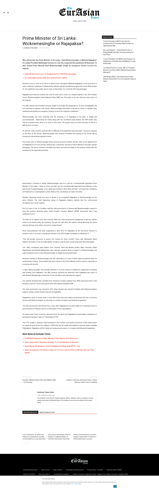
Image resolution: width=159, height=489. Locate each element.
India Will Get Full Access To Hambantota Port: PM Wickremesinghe (50, 74)
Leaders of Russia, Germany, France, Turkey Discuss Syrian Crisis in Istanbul (81, 381)
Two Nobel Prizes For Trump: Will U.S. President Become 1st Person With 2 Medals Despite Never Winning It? (119, 70)
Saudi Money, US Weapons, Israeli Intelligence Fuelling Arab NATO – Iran (52, 346)
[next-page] (27, 443)
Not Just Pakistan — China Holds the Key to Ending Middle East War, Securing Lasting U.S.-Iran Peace (118, 52)
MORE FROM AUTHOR (47, 412)
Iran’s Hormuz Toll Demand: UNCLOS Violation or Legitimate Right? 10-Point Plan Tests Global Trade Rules (59, 437)
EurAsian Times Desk (31, 48)
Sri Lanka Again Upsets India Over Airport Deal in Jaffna (46, 78)
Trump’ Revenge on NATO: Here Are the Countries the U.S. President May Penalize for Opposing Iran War (118, 43)
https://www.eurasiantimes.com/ (46, 395)
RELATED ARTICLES (30, 412)
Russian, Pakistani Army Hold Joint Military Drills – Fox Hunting (39, 381)
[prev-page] (23, 443)
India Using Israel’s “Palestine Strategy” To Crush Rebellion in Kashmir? (52, 342)
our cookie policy (76, 484)
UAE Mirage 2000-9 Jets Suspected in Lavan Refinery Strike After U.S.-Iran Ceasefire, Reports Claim (119, 79)
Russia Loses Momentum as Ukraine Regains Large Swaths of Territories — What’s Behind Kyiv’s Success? (85, 437)
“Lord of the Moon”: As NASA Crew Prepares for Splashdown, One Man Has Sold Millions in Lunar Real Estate (34, 437)
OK (115, 486)
